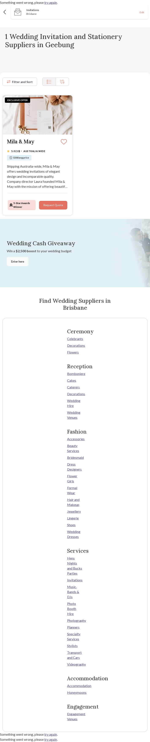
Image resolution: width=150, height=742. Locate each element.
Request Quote (53, 205)
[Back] (5, 12)
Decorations (75, 345)
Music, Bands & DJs (73, 592)
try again (50, 2)
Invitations (74, 580)
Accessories (75, 439)
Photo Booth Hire (71, 609)
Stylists (72, 646)
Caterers (73, 387)
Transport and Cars (74, 654)
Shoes (71, 525)
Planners (73, 627)
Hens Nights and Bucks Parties (74, 565)
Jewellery (74, 511)
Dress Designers (74, 466)
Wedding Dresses (73, 534)
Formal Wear (72, 490)
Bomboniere (75, 374)
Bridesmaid (75, 457)
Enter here (17, 261)
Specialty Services (73, 636)
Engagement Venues (75, 716)
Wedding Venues (73, 414)
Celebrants (75, 339)
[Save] (63, 142)
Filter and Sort (20, 82)
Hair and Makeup (73, 502)
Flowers (73, 352)
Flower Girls (72, 478)
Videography (75, 664)
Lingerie (73, 518)
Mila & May (20, 142)
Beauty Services (73, 448)
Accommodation (75, 686)
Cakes (71, 380)
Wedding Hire (73, 403)
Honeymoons (75, 692)
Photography (75, 620)
